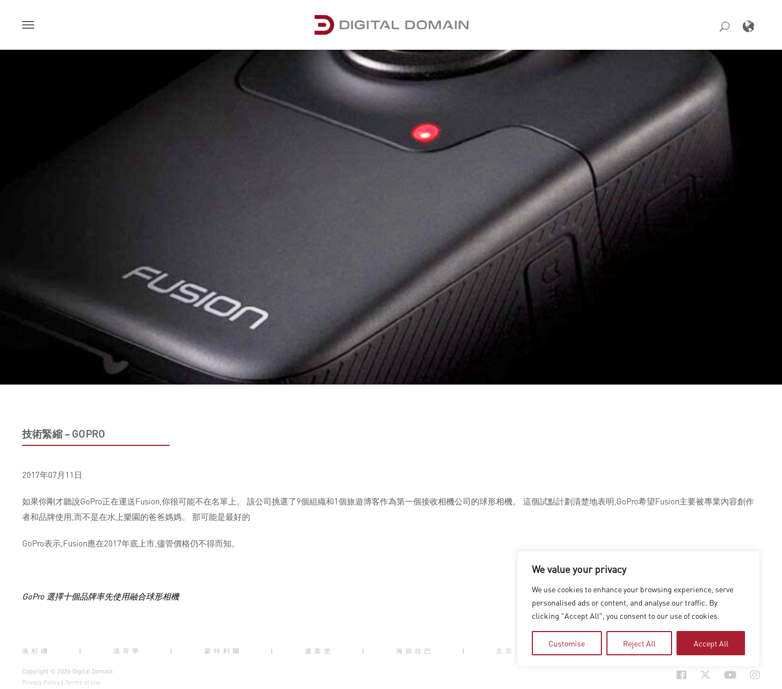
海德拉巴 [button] (415, 651)
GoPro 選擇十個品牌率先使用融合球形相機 (100, 596)
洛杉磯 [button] (36, 651)
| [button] (81, 651)
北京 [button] (505, 651)
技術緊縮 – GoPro (63, 434)
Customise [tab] (566, 643)
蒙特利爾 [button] (223, 651)
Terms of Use (83, 682)
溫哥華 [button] (127, 651)
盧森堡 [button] (319, 651)
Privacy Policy (41, 682)
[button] (30, 26)
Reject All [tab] (639, 643)
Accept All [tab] (711, 643)
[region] (638, 609)
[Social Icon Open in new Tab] (681, 674)
